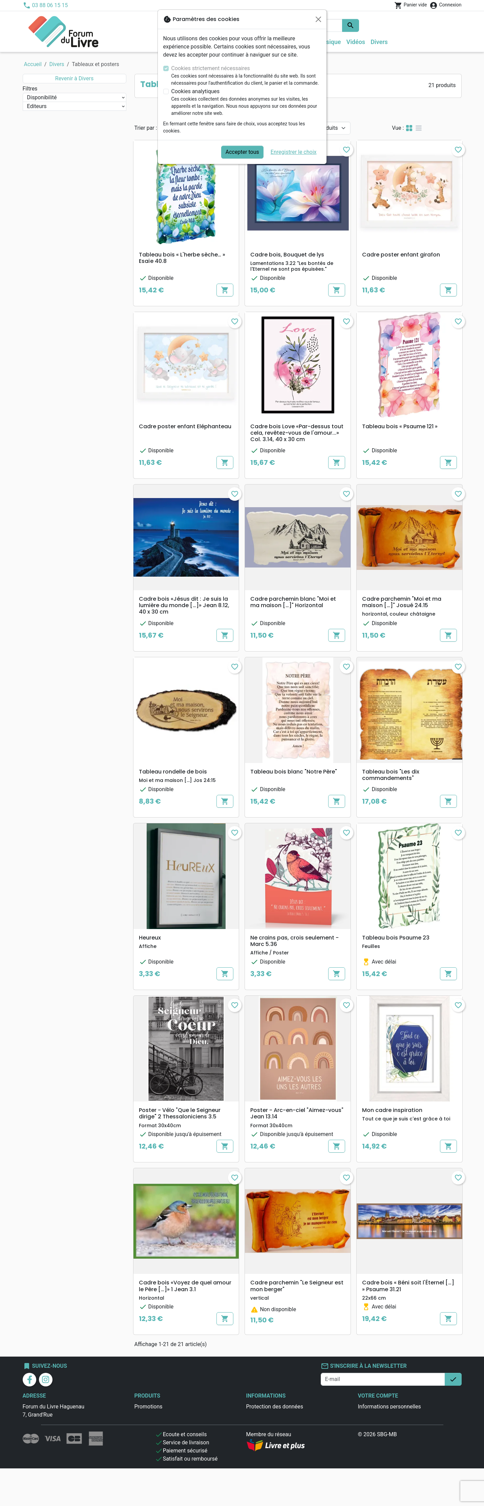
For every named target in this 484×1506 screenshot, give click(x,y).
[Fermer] (318, 19)
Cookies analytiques (195, 91)
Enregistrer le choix (294, 152)
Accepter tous (242, 152)
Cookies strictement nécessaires (210, 68)
